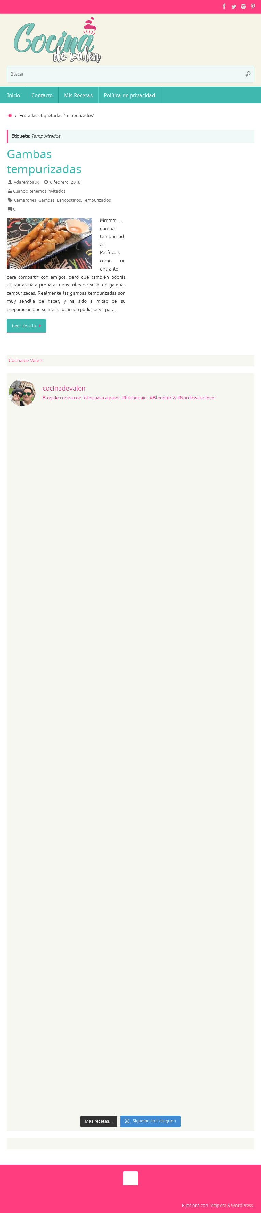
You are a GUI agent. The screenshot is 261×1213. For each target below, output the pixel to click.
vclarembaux (26, 182)
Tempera (217, 1205)
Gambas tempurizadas (44, 161)
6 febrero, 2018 (65, 182)
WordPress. (242, 1205)
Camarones (25, 200)
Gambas (46, 200)
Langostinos (69, 200)
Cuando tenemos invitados (39, 191)
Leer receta (27, 326)
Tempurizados (97, 200)
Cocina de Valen (25, 360)
